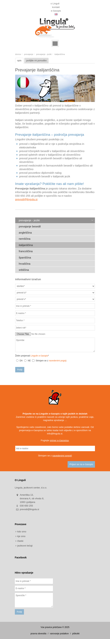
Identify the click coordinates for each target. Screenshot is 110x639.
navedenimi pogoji (57, 360)
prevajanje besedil (30, 226)
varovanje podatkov (59, 633)
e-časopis (56, 10)
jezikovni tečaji (25, 545)
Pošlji (19, 369)
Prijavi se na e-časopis (81, 464)
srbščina (24, 269)
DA (21, 360)
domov (18, 54)
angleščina (25, 232)
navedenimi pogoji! (62, 455)
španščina (25, 257)
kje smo (21, 536)
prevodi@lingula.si (26, 199)
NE (29, 360)
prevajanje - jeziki (44, 54)
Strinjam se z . (49, 360)
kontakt (56, 6)
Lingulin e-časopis (39, 355)
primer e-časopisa (59, 440)
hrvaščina (24, 263)
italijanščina (26, 245)
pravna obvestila (38, 633)
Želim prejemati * (32, 355)
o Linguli (55, 3)
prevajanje (28, 54)
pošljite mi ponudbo (36, 60)
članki (20, 541)
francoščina (26, 251)
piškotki (76, 633)
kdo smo (21, 531)
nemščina (24, 238)
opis (19, 60)
